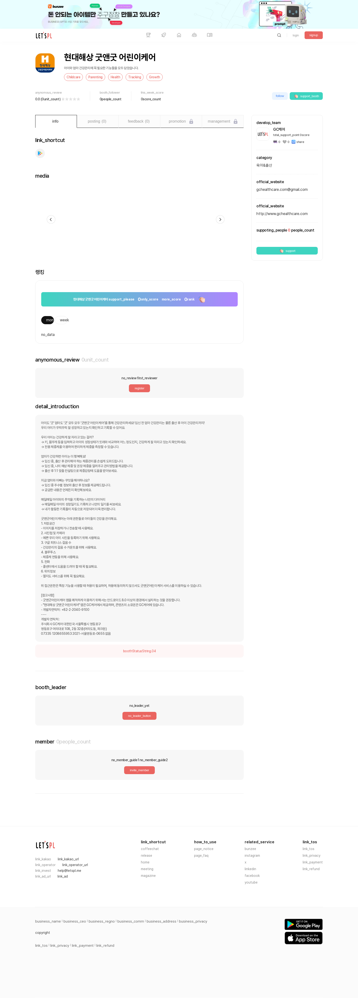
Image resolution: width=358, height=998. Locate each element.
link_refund (311, 869)
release (146, 855)
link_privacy (311, 855)
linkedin (250, 869)
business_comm (130, 921)
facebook (252, 876)
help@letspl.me (69, 871)
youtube (251, 882)
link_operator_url (75, 865)
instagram (252, 855)
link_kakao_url (68, 859)
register (139, 388)
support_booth (306, 96)
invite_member (139, 770)
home (145, 862)
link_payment (313, 862)
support (287, 250)
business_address (161, 921)
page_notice (204, 849)
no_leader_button (139, 716)
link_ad (63, 876)
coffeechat (150, 849)
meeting (147, 869)
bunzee (250, 849)
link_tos (308, 849)
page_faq (201, 855)
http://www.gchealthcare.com (282, 213)
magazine (148, 876)
